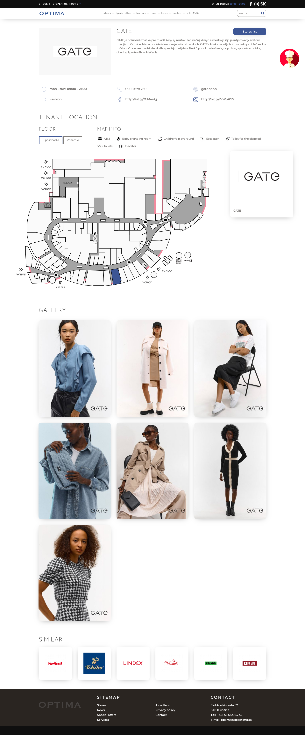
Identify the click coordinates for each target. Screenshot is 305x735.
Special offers (123, 13)
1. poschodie (51, 140)
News (164, 13)
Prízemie (73, 140)
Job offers (162, 705)
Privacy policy (165, 710)
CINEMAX (193, 13)
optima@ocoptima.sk (236, 720)
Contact (177, 13)
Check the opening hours (58, 4)
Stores (107, 13)
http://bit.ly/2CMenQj (141, 99)
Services (140, 13)
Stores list (250, 31)
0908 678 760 (135, 89)
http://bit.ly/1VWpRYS (217, 99)
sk (263, 4)
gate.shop (209, 89)
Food (153, 13)
